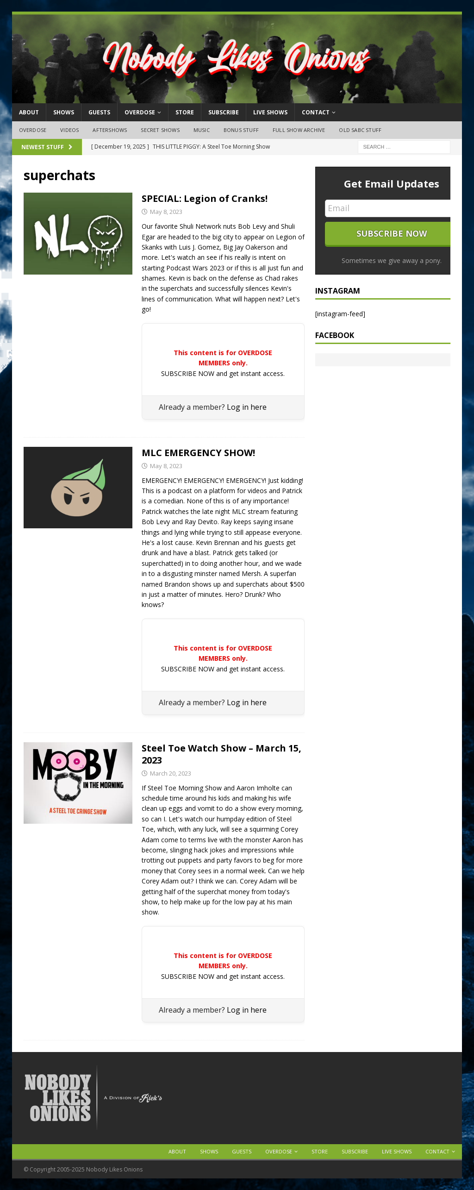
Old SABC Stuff (360, 129)
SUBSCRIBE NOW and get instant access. (223, 373)
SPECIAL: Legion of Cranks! (205, 198)
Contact (316, 112)
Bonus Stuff (241, 129)
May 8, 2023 (166, 211)
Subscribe (223, 112)
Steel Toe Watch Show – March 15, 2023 (221, 754)
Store (184, 112)
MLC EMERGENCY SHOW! (198, 452)
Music (201, 129)
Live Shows (270, 112)
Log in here (247, 407)
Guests (99, 112)
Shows (63, 112)
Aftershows (110, 129)
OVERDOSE (140, 112)
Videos (69, 129)
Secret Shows (160, 129)
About (29, 112)
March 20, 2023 (170, 773)
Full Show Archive (299, 129)
